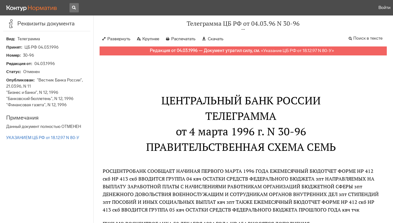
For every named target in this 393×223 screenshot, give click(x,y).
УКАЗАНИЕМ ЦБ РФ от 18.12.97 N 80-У (42, 137)
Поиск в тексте (367, 38)
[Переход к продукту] (31, 7)
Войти (384, 7)
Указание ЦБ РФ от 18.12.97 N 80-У (297, 50)
